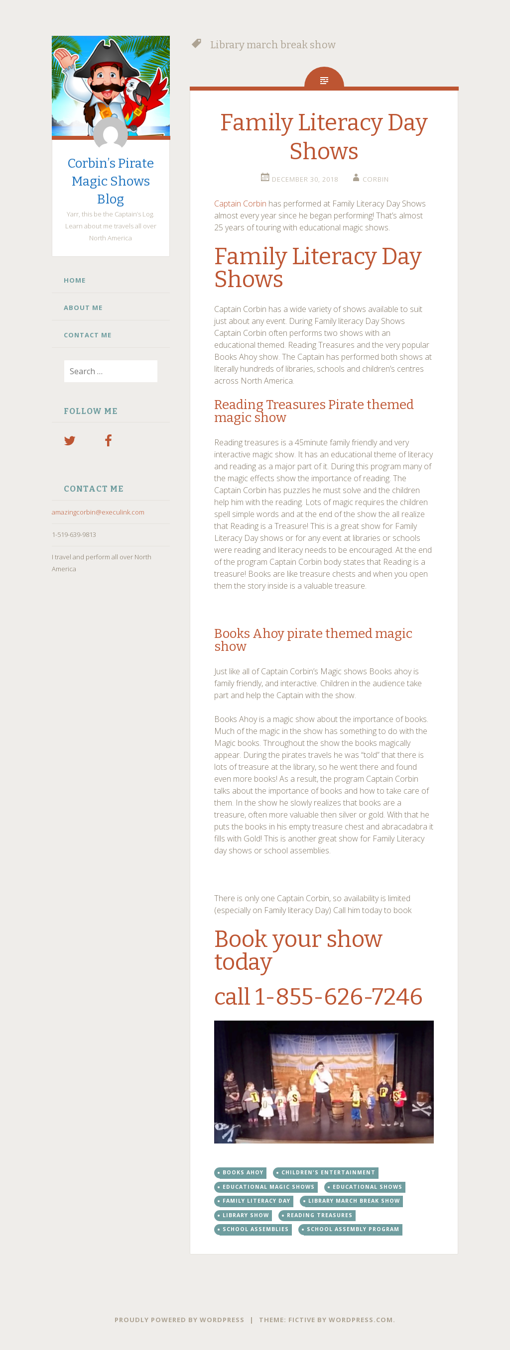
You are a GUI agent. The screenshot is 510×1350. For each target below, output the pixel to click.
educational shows (367, 1186)
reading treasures (320, 1215)
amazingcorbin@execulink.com (98, 512)
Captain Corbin (240, 203)
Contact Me (88, 334)
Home (75, 280)
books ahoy (243, 1172)
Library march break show (354, 1200)
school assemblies (256, 1229)
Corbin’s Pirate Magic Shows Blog (110, 181)
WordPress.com (361, 1319)
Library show (246, 1215)
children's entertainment (328, 1172)
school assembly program (353, 1229)
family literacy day (256, 1200)
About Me (83, 307)
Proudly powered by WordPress (180, 1319)
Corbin (376, 179)
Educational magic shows (269, 1186)
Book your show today (298, 951)
